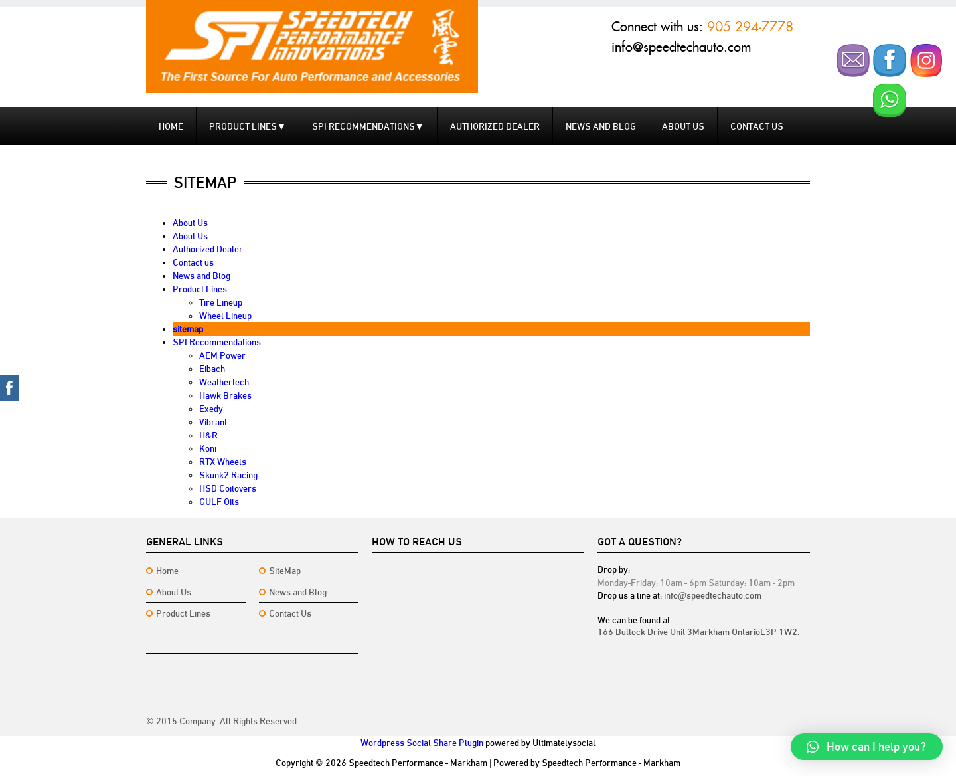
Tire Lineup (220, 302)
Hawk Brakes (225, 395)
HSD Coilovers (227, 488)
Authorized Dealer (495, 126)
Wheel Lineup (225, 315)
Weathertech (224, 382)
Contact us (756, 126)
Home (171, 126)
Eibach (212, 368)
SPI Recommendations (368, 126)
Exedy (211, 408)
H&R (208, 435)
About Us (683, 126)
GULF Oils (219, 501)
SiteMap (285, 570)
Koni (207, 448)
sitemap (188, 329)
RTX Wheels (222, 461)
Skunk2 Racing (228, 475)
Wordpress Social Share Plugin (421, 742)
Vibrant (213, 422)
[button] (867, 746)
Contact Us (290, 613)
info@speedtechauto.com (681, 47)
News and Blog (601, 126)
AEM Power (222, 355)
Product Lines (247, 126)
